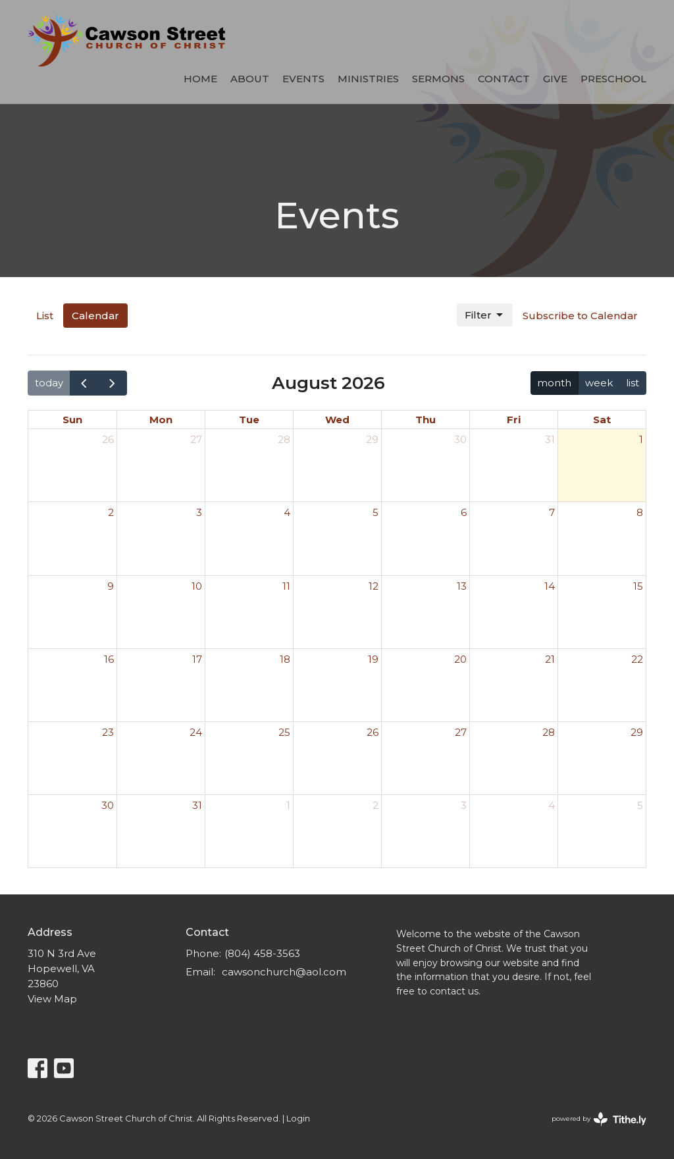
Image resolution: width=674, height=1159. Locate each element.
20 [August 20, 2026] (460, 659)
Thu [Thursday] (425, 419)
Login (298, 1118)
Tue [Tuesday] (249, 419)
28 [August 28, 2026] (548, 732)
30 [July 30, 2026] (460, 439)
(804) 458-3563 (262, 953)
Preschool (613, 78)
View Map (52, 998)
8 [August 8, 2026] (639, 512)
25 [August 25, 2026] (284, 732)
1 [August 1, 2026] (641, 439)
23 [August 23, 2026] (108, 732)
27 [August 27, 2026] (461, 732)
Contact (504, 78)
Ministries (368, 78)
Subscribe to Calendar (580, 315)
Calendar (95, 315)
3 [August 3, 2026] (199, 512)
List (44, 315)
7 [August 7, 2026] (552, 512)
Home (200, 78)
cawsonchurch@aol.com (284, 972)
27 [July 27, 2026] (196, 439)
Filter (485, 315)
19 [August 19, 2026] (373, 659)
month (554, 382)
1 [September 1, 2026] (288, 805)
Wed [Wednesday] (337, 419)
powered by (599, 1119)
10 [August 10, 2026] (197, 586)
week (599, 382)
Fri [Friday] (514, 419)
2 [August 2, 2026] (111, 512)
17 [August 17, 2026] (197, 659)
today (49, 382)
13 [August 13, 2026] (462, 586)
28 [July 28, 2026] (284, 439)
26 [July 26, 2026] (108, 439)
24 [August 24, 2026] (196, 732)
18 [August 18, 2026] (285, 659)
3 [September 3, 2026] (464, 805)
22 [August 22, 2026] (637, 659)
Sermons (438, 78)
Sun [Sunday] (72, 419)
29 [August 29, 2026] (637, 732)
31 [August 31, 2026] (197, 805)
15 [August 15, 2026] (638, 586)
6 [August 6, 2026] (464, 512)
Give (555, 78)
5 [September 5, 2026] (640, 805)
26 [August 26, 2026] (372, 732)
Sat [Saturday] (602, 419)
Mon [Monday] (160, 419)
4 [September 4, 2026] (551, 805)
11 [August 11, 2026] (286, 586)
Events (303, 78)
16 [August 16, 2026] (109, 659)
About (249, 78)
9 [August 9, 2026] (110, 586)
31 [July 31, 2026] (550, 439)
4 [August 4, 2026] (287, 512)
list (632, 382)
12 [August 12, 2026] (373, 586)
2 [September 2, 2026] (375, 805)
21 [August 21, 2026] (550, 659)
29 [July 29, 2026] (372, 439)
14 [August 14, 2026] (549, 586)
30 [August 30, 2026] (107, 805)
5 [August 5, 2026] (375, 512)
